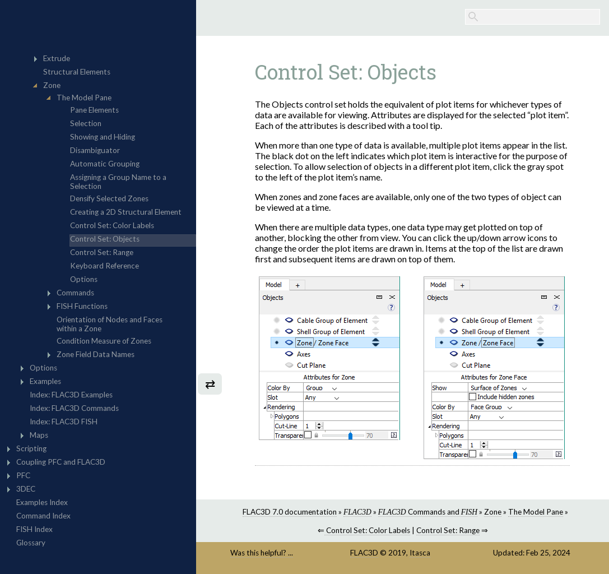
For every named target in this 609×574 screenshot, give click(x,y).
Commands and (427, 511)
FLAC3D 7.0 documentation (290, 511)
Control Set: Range (448, 530)
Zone (492, 511)
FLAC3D (364, 552)
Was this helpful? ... (261, 552)
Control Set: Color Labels (367, 530)
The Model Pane (535, 511)
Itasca (420, 552)
